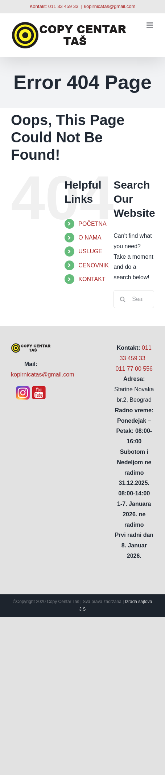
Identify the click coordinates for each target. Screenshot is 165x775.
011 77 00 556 (134, 369)
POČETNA (92, 224)
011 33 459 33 (63, 6)
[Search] (123, 299)
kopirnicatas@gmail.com (110, 6)
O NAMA (89, 237)
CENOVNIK (93, 265)
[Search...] (134, 299)
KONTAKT (91, 279)
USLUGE (90, 251)
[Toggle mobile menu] (150, 25)
